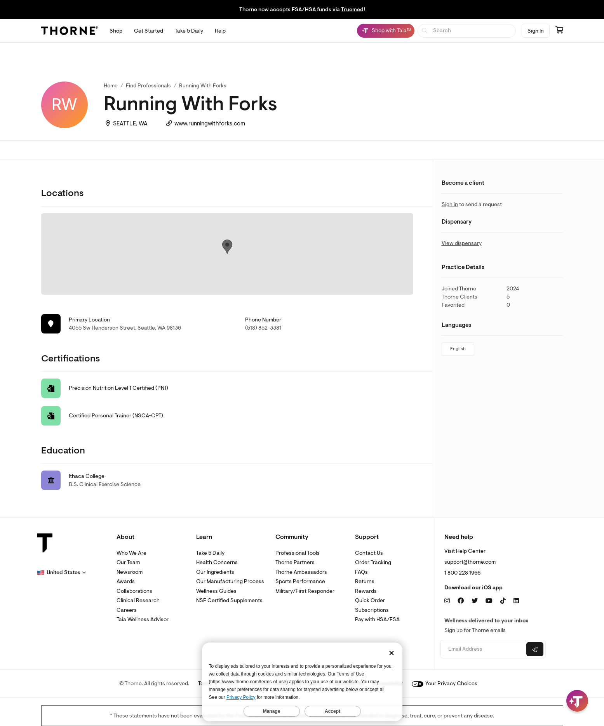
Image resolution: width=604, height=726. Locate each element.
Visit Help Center (465, 551)
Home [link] (111, 85)
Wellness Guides (216, 591)
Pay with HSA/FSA (377, 619)
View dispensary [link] (462, 243)
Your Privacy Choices (444, 683)
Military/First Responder (304, 591)
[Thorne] (69, 30)
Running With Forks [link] (202, 85)
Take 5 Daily (210, 553)
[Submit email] (534, 649)
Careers (127, 610)
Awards (126, 581)
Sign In (535, 31)
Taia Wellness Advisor (143, 619)
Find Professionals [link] (148, 85)
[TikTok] (503, 601)
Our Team (128, 562)
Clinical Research (138, 600)
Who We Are (131, 553)
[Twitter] (475, 601)
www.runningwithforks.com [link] (209, 123)
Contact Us (369, 553)
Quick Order (370, 600)
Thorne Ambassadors (301, 572)
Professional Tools (297, 553)
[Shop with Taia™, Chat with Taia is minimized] (385, 31)
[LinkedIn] (516, 601)
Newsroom (130, 572)
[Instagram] (447, 601)
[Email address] (482, 649)
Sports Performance (300, 581)
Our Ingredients (215, 572)
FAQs (361, 572)
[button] (61, 572)
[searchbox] (467, 31)
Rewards (366, 591)
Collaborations (134, 591)
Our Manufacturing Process (230, 581)
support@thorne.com (470, 562)
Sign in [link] (450, 204)
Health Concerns (217, 562)
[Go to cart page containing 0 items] (559, 30)
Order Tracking (373, 562)
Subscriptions (372, 610)
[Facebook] (461, 601)
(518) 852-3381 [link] (263, 328)
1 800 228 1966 (462, 573)
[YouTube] (489, 601)
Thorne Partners (295, 562)
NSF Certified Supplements (229, 600)
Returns (364, 581)
